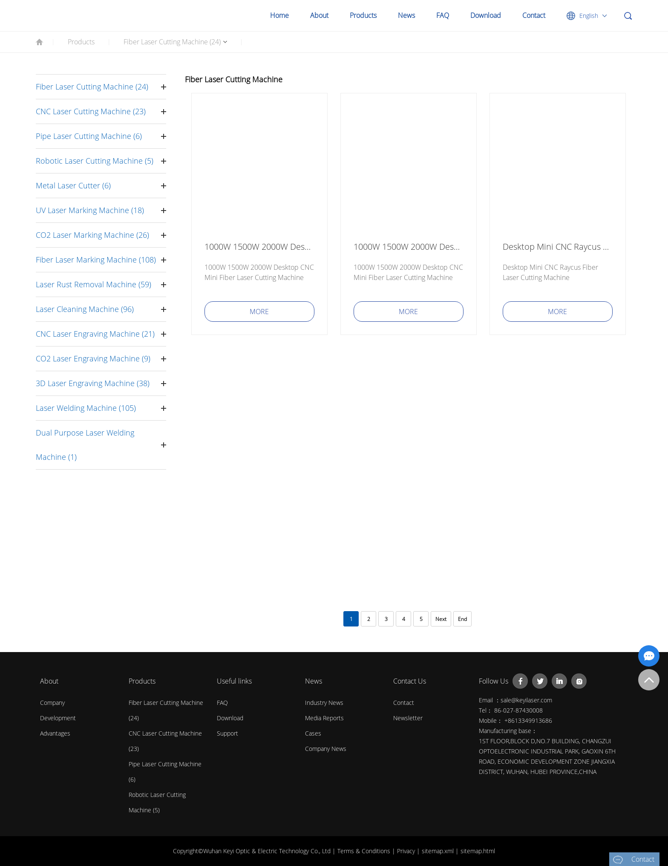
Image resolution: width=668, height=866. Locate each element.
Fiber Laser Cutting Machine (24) (172, 41)
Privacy (407, 851)
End (462, 619)
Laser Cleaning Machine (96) (85, 309)
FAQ (442, 15)
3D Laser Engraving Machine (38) (93, 383)
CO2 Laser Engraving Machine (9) (93, 358)
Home (279, 15)
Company (52, 703)
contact (403, 703)
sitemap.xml (438, 851)
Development (58, 718)
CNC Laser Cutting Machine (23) (91, 111)
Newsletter (408, 718)
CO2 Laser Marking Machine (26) (92, 235)
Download (485, 15)
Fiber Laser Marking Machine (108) (96, 259)
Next (440, 619)
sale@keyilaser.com (526, 700)
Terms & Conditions (364, 851)
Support (227, 733)
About (319, 15)
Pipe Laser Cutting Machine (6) (89, 136)
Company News (325, 749)
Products (363, 15)
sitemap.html (478, 851)
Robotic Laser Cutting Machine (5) (94, 161)
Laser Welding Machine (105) (86, 408)
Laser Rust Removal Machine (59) (93, 284)
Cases (313, 733)
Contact (533, 15)
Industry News (324, 703)
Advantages (55, 733)
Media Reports (324, 718)
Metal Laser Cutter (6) (73, 185)
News (406, 15)
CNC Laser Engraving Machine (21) (95, 334)
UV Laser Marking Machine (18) (90, 210)
